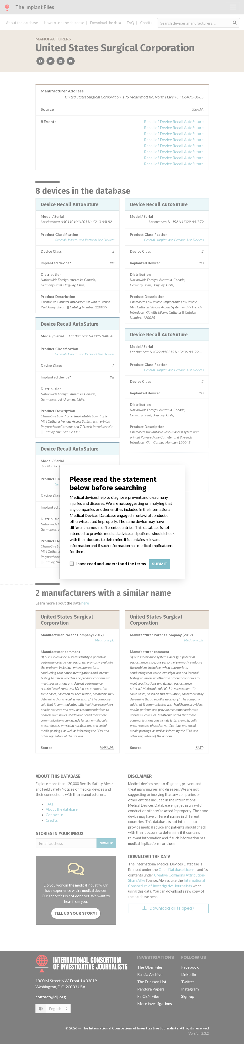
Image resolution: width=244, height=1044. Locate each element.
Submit (159, 564)
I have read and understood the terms (111, 563)
